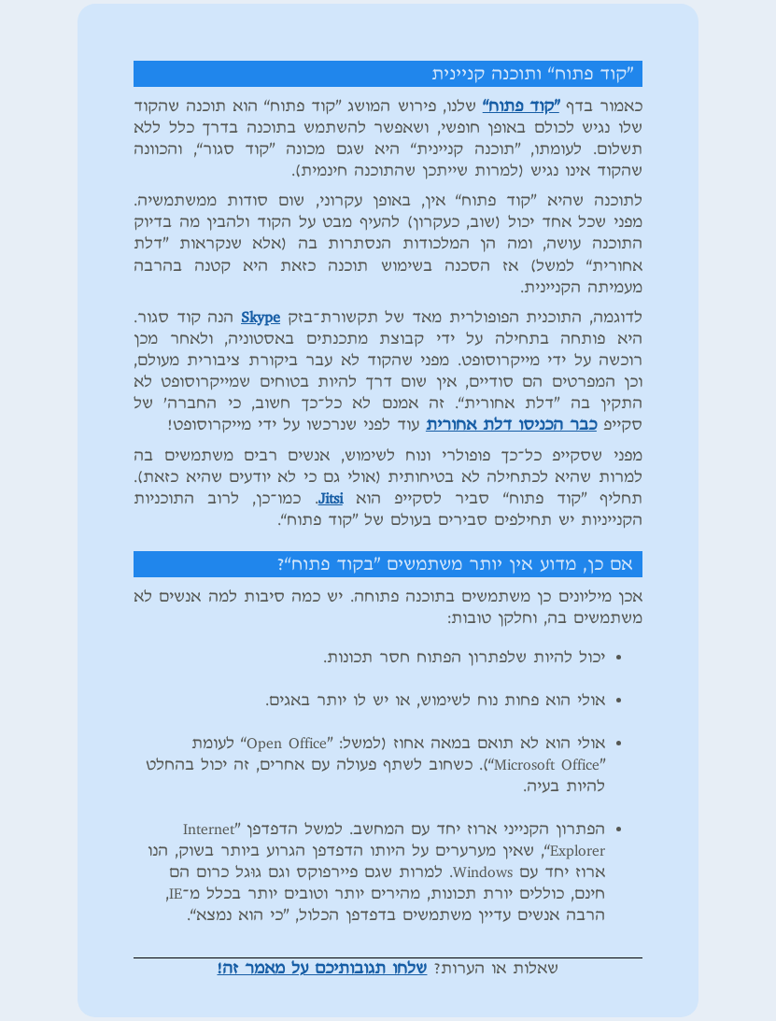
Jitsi (330, 498)
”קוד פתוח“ (521, 106)
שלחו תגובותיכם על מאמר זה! (322, 968)
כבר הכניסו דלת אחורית (511, 425)
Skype (260, 317)
